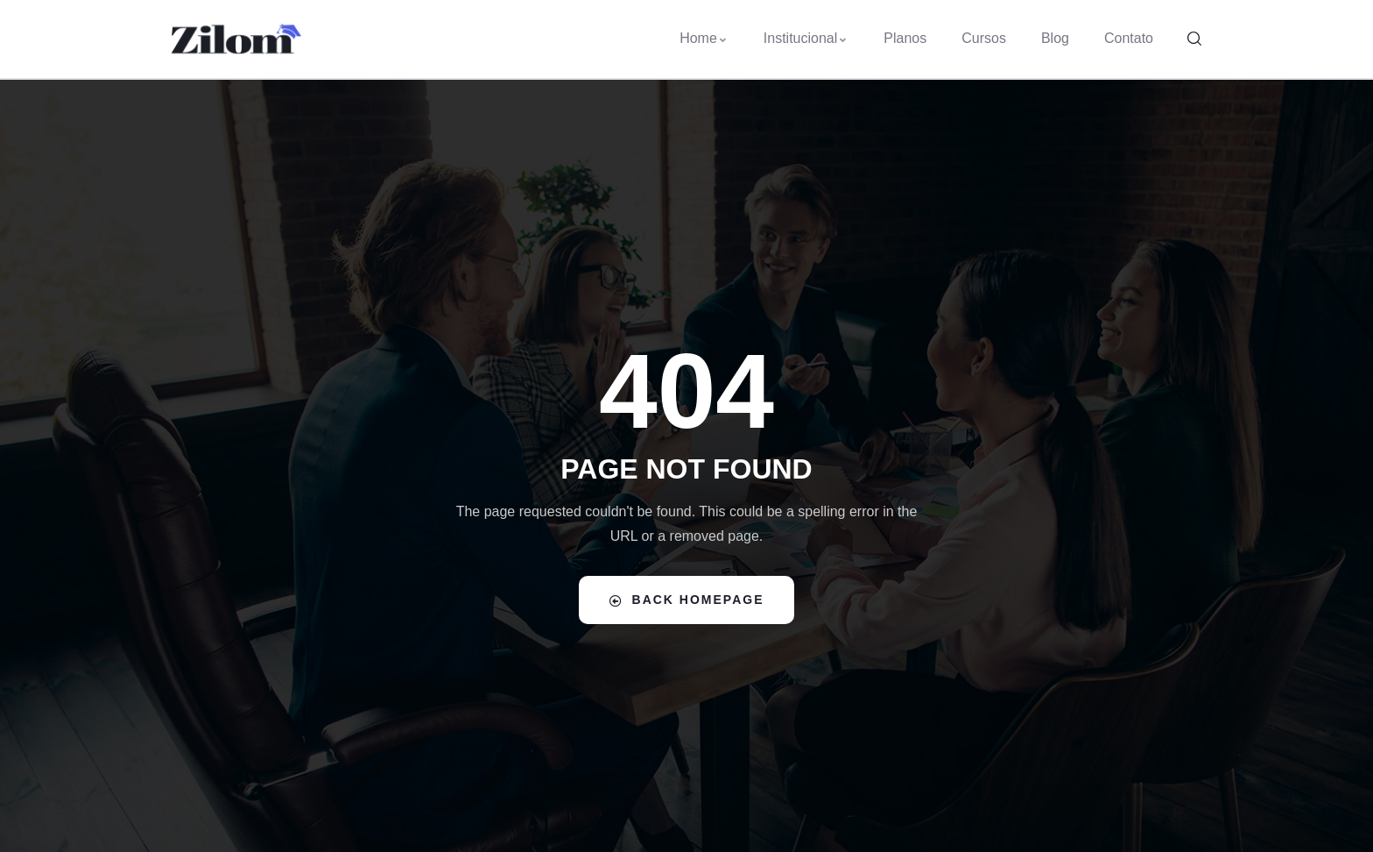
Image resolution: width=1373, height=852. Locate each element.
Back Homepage (686, 600)
